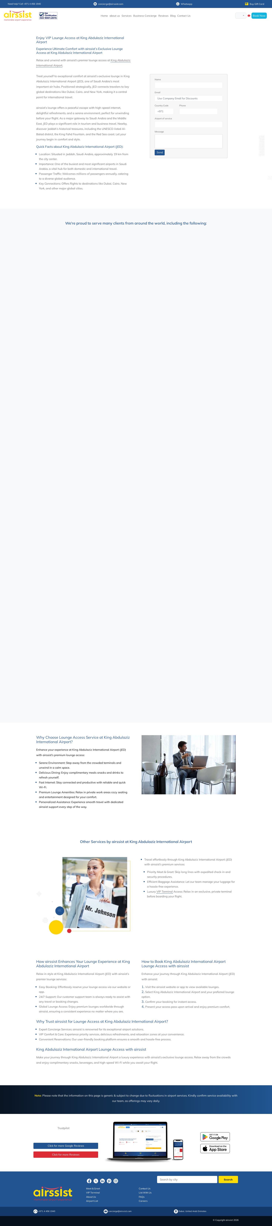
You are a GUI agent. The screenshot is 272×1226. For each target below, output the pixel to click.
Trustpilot (63, 1128)
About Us (91, 1196)
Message (159, 131)
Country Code (162, 105)
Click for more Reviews (65, 1154)
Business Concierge (145, 15)
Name (158, 79)
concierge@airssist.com (108, 4)
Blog (173, 15)
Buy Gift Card (254, 3)
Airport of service (163, 118)
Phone (182, 105)
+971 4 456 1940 (46, 1211)
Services (127, 15)
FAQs (141, 1196)
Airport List (92, 1200)
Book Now (259, 15)
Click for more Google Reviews (66, 1145)
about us (115, 15)
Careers (143, 1200)
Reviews (163, 15)
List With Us (145, 1192)
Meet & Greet (93, 1188)
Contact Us (184, 15)
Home (104, 15)
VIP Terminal (165, 891)
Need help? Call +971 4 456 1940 (24, 3)
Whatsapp (184, 4)
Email (157, 92)
